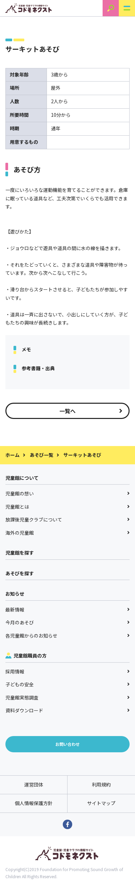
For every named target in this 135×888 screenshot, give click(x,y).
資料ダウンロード (67, 710)
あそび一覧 (41, 454)
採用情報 (67, 671)
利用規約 (101, 784)
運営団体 (33, 784)
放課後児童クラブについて (67, 519)
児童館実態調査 (67, 697)
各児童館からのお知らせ (67, 635)
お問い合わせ (67, 744)
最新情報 (67, 609)
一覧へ (91, 411)
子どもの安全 (67, 684)
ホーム (12, 454)
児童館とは (67, 506)
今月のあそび (67, 622)
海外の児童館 (67, 532)
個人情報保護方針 (34, 803)
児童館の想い (67, 493)
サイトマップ (101, 803)
